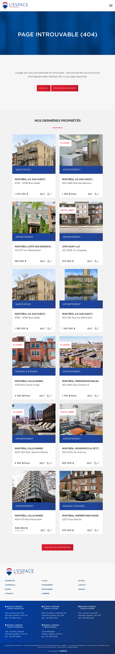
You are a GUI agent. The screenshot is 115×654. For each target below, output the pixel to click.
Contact (82, 585)
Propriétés (10, 581)
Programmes (47, 585)
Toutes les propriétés (57, 547)
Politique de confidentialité (98, 645)
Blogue (81, 581)
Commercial (10, 585)
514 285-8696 (15, 636)
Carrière (45, 593)
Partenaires (47, 589)
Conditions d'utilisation (46, 647)
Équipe (8, 589)
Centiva (63, 651)
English (81, 589)
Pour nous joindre (65, 88)
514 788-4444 (15, 618)
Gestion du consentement (67, 647)
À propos (9, 593)
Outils (45, 581)
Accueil (43, 88)
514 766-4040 (52, 636)
